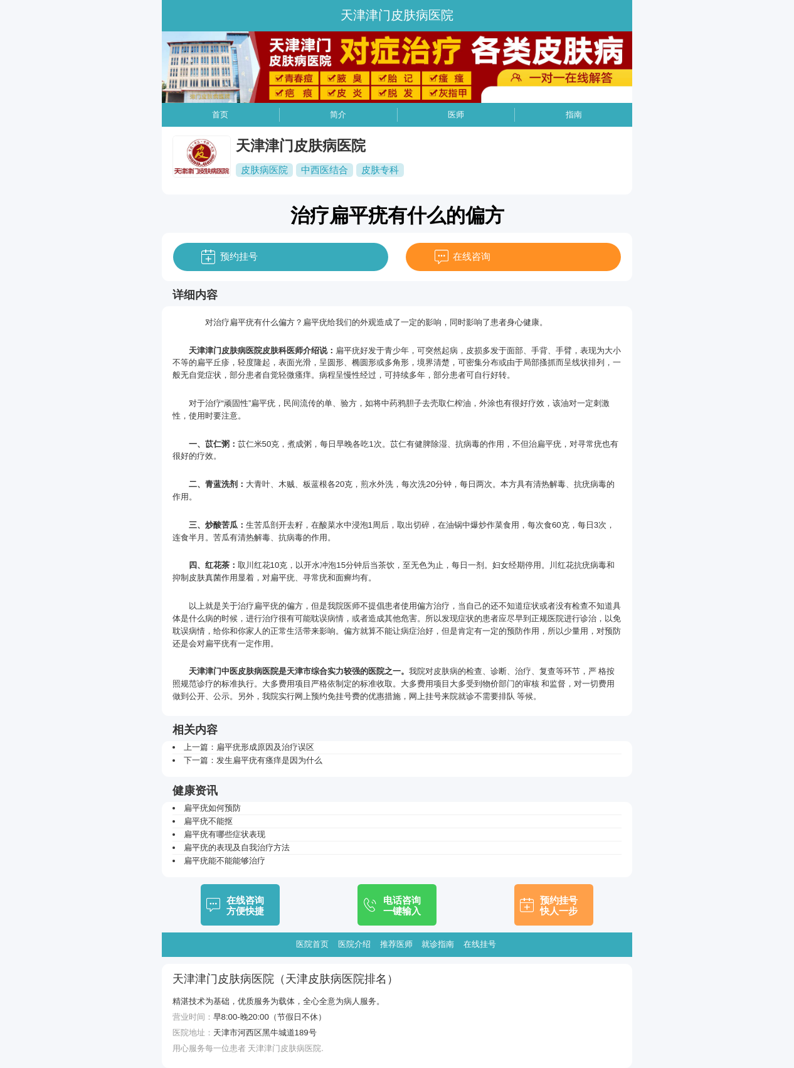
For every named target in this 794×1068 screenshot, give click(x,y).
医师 (456, 114)
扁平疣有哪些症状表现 (224, 834)
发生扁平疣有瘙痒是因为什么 (269, 760)
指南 (574, 114)
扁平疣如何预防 (212, 808)
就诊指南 (437, 944)
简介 (338, 114)
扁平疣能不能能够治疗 (224, 860)
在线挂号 (479, 944)
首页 (220, 114)
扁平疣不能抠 (208, 821)
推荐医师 (396, 944)
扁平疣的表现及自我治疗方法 (237, 847)
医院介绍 (354, 944)
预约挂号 (239, 256)
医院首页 (312, 944)
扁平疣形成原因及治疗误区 (265, 747)
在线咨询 (471, 256)
